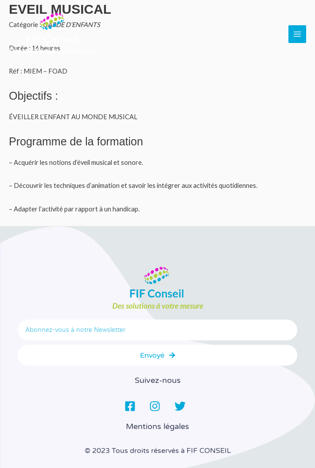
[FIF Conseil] (53, 34)
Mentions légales (157, 426)
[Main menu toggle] (297, 34)
